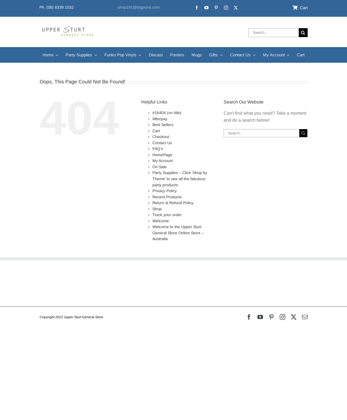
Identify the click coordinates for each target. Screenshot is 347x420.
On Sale (159, 167)
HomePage (162, 155)
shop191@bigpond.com (139, 7)
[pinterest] (216, 8)
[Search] (303, 32)
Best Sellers (162, 124)
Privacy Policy (164, 191)
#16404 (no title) (166, 112)
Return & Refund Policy (172, 203)
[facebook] (197, 8)
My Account (162, 160)
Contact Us (162, 143)
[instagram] (226, 8)
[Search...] (273, 32)
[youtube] (206, 8)
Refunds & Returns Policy (65, 280)
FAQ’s (157, 148)
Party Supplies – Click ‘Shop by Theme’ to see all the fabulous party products (179, 178)
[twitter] (236, 8)
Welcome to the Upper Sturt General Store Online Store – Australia (178, 233)
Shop (157, 209)
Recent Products (167, 197)
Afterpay (159, 119)
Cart (156, 131)
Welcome (160, 221)
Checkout (160, 136)
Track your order (167, 215)
